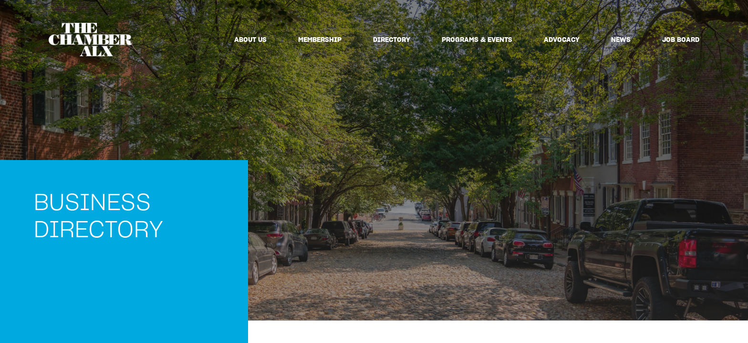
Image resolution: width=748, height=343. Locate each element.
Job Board (680, 39)
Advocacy (562, 39)
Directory (391, 39)
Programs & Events (477, 39)
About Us (250, 39)
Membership (320, 39)
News (621, 39)
